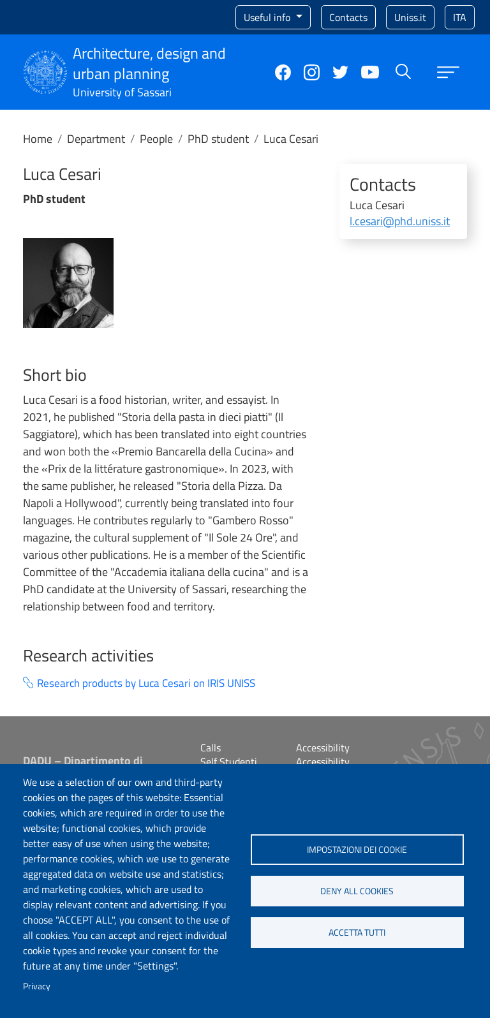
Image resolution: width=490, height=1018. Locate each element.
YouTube (370, 72)
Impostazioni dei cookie (357, 849)
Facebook (283, 72)
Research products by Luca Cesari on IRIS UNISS (146, 683)
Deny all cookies (357, 891)
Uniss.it (410, 17)
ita (459, 17)
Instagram (312, 72)
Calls (210, 748)
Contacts (348, 17)
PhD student (218, 138)
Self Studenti (228, 762)
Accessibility (323, 748)
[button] (68, 282)
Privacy (36, 986)
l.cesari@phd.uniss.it (400, 221)
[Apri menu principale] (448, 72)
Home (37, 138)
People (156, 138)
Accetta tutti (357, 932)
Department (96, 138)
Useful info (268, 17)
